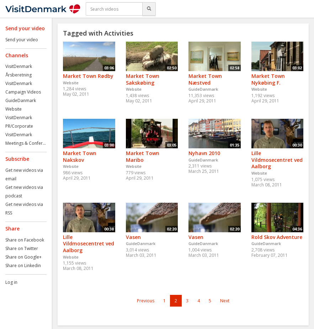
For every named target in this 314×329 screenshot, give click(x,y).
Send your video (21, 40)
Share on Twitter (21, 248)
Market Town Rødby (88, 76)
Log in (11, 282)
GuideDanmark (20, 100)
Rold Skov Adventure (276, 237)
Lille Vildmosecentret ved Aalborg (277, 160)
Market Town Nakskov (79, 156)
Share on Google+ (23, 257)
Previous (145, 301)
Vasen (133, 237)
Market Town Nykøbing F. (268, 79)
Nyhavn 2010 (204, 153)
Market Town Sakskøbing (142, 79)
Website (13, 109)
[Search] (149, 9)
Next (224, 301)
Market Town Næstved (205, 79)
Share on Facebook (24, 240)
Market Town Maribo (142, 156)
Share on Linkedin (23, 265)
